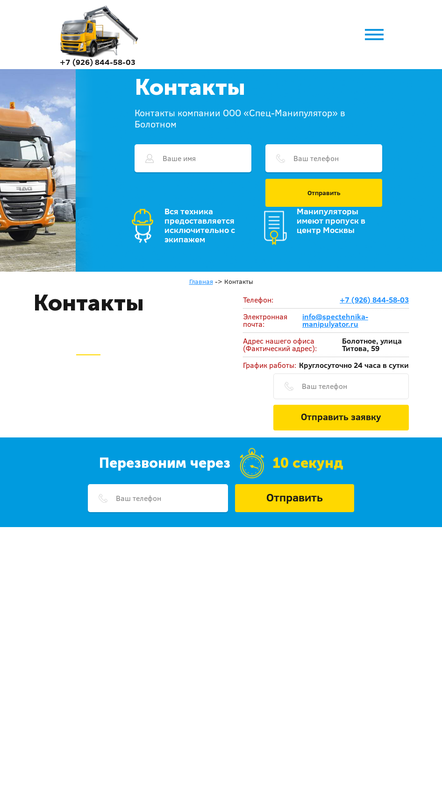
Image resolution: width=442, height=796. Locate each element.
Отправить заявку (341, 416)
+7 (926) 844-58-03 (97, 62)
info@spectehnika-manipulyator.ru (335, 320)
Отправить (324, 192)
